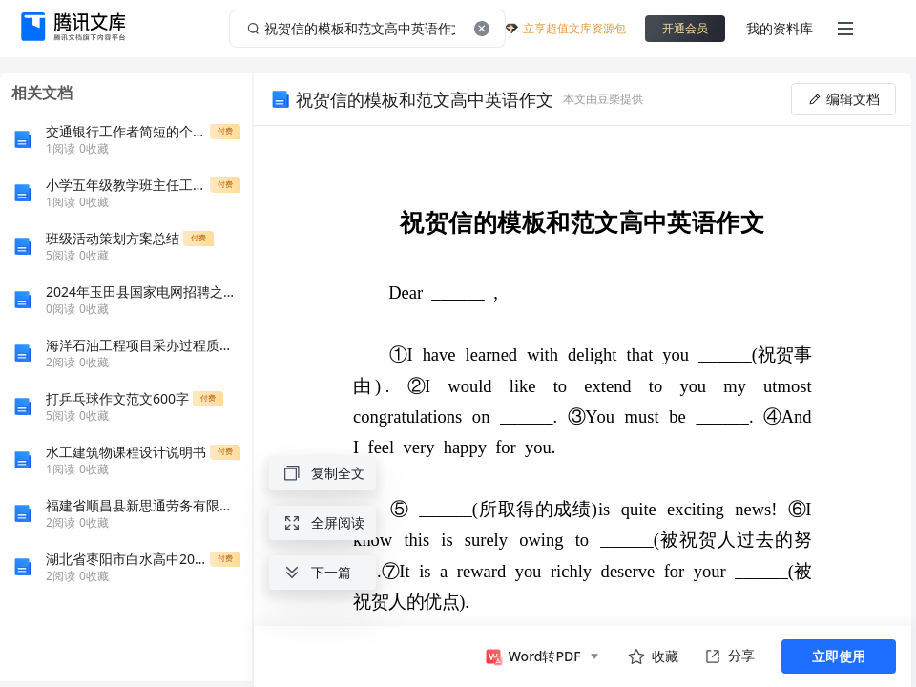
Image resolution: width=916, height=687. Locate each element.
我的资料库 (779, 28)
